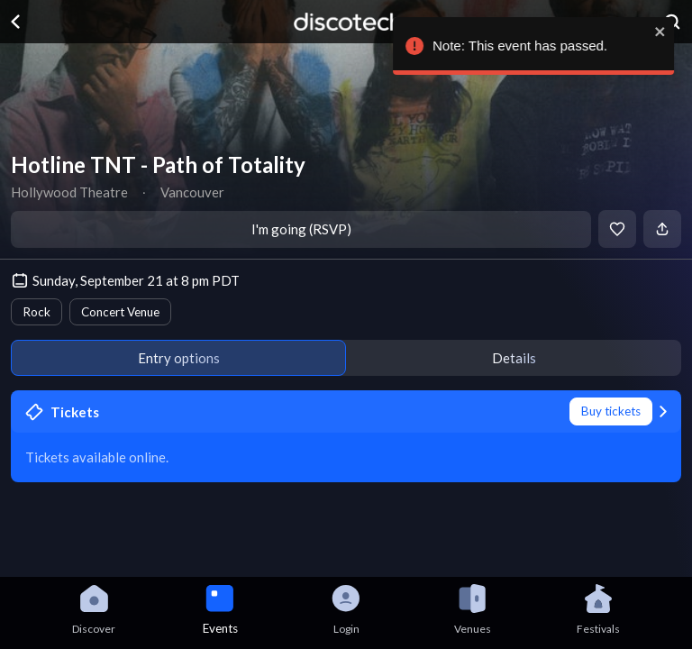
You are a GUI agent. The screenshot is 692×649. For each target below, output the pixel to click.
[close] (661, 31)
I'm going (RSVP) (301, 229)
